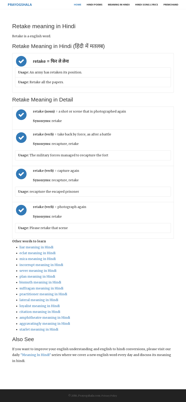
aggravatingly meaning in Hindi (44, 324)
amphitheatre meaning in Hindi (44, 318)
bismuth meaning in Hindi (40, 282)
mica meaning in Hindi (37, 259)
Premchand (170, 4)
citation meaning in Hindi (39, 312)
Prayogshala (20, 4)
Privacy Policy (109, 395)
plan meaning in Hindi (37, 277)
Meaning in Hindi (119, 4)
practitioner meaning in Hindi (43, 294)
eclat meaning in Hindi (37, 253)
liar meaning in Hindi (36, 247)
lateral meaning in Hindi (38, 300)
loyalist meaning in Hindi (39, 306)
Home (77, 4)
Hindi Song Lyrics (146, 4)
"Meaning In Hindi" (36, 355)
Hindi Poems (94, 4)
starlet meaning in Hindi (38, 329)
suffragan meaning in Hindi (41, 288)
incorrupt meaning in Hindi (41, 265)
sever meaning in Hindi (37, 271)
